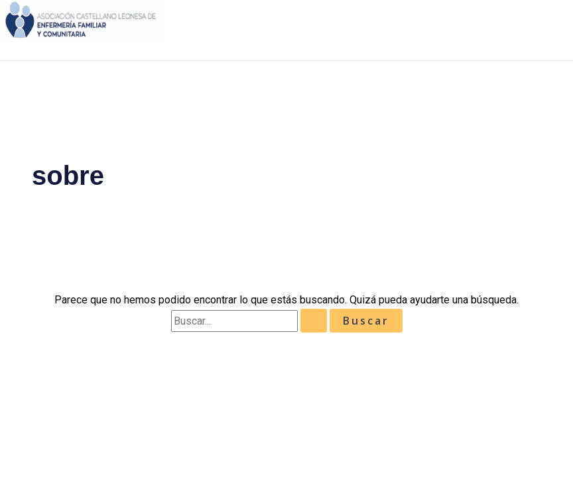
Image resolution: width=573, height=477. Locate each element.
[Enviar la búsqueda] (313, 321)
